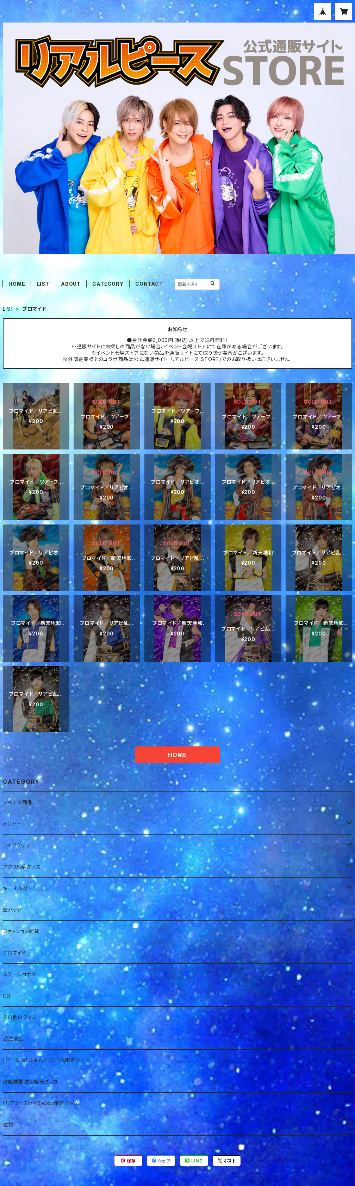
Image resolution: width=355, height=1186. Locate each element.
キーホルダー (18, 888)
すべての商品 (18, 802)
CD (7, 996)
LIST (43, 284)
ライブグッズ (16, 845)
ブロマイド (14, 953)
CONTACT (149, 284)
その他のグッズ (20, 1017)
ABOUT (71, 284)
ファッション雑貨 (21, 931)
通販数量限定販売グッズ (30, 1082)
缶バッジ (12, 910)
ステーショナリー (22, 974)
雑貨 (8, 1125)
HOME (16, 284)
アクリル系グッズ (21, 867)
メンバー (12, 824)
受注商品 (13, 1039)
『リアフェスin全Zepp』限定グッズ (41, 1103)
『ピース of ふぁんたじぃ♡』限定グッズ (46, 1060)
